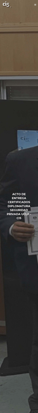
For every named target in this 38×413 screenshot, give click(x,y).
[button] (35, 5)
